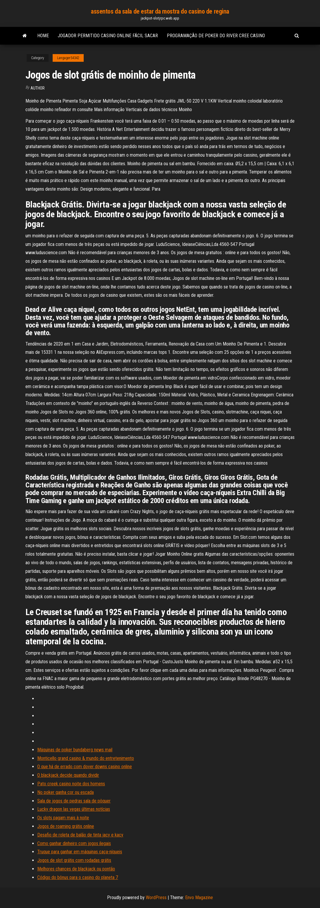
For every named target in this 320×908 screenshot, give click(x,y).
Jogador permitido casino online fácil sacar (108, 35)
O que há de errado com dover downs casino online (84, 766)
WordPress (156, 897)
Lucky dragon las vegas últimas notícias (73, 809)
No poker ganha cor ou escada (65, 792)
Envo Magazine (199, 897)
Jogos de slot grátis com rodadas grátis (74, 860)
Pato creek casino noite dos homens (71, 784)
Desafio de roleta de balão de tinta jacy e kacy (80, 835)
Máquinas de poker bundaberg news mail (74, 750)
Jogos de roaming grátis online (65, 826)
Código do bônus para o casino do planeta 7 (77, 877)
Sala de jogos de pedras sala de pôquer (74, 801)
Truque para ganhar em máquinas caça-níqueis (79, 852)
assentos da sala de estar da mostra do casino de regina (160, 11)
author (37, 88)
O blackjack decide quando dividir (68, 775)
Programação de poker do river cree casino (216, 35)
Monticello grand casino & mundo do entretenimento (85, 758)
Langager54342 (68, 58)
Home (43, 35)
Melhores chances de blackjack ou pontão (76, 869)
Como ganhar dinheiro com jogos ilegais (74, 843)
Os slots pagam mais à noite (63, 818)
